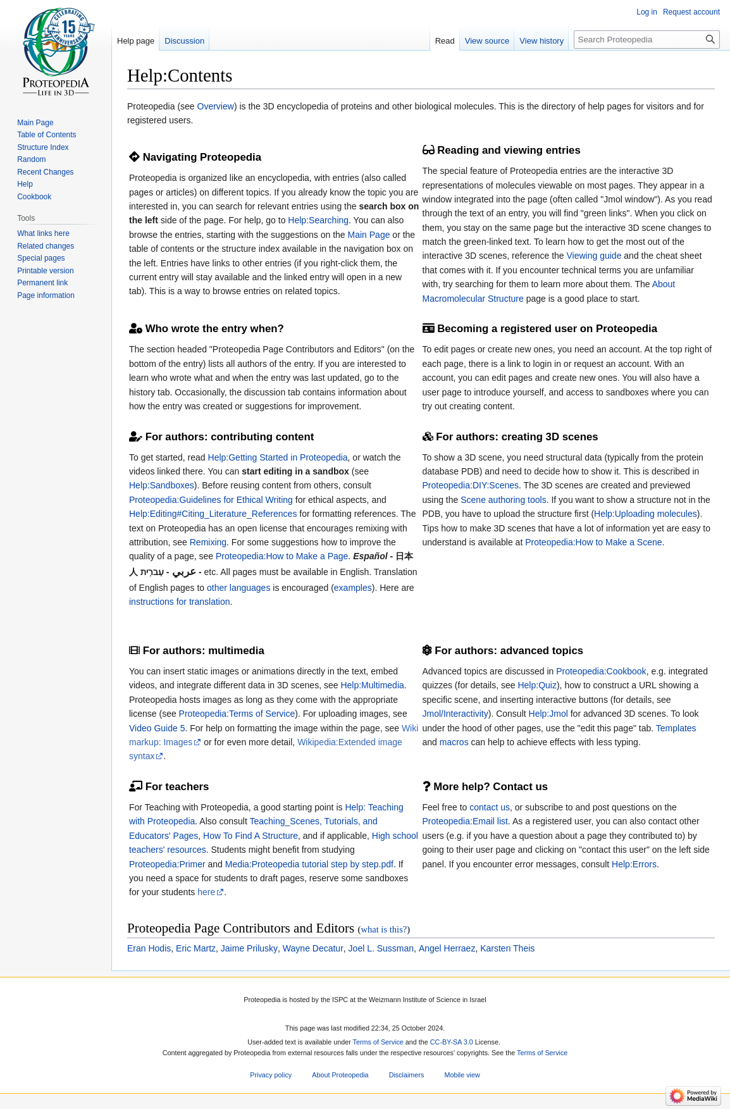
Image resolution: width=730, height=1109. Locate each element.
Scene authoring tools (503, 500)
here (206, 892)
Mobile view (461, 1075)
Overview (215, 106)
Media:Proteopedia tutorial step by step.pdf (309, 864)
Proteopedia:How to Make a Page (282, 556)
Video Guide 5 (157, 728)
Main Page (369, 235)
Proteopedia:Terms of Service (237, 714)
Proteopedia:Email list (465, 821)
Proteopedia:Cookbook (601, 671)
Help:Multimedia (372, 685)
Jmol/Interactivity (455, 714)
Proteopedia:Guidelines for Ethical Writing (211, 500)
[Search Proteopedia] (647, 39)
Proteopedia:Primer (167, 864)
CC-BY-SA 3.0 (451, 1042)
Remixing (208, 542)
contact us (489, 807)
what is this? (384, 929)
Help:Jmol (548, 714)
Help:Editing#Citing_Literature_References (213, 514)
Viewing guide (594, 256)
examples (353, 588)
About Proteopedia (340, 1075)
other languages (238, 588)
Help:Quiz (536, 685)
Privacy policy (271, 1075)
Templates (676, 728)
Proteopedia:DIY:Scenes (471, 485)
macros (454, 742)
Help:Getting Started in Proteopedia (278, 457)
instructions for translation (179, 602)
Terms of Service (378, 1042)
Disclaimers (406, 1075)
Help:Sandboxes (161, 485)
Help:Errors (634, 864)
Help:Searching (318, 220)
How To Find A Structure (250, 836)
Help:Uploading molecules (645, 514)
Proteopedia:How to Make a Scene (593, 542)
